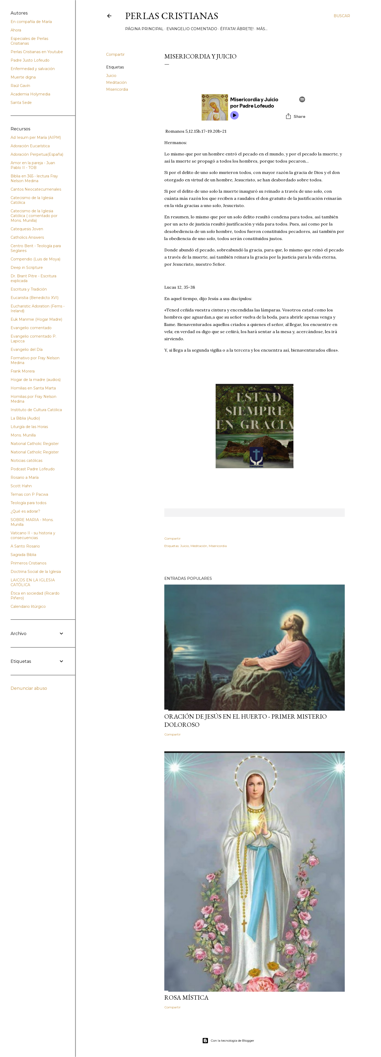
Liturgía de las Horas (29, 426)
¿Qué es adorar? (25, 511)
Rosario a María (25, 477)
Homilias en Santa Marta (33, 388)
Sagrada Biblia (23, 554)
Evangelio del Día (27, 349)
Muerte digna (23, 77)
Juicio (111, 75)
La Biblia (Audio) (25, 418)
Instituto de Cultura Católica (36, 409)
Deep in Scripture (27, 267)
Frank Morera (23, 371)
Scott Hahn (21, 486)
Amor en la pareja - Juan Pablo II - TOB (33, 165)
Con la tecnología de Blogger (228, 1040)
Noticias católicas (26, 460)
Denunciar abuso (29, 688)
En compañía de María (31, 21)
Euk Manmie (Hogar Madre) (36, 319)
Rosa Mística (186, 997)
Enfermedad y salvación (33, 68)
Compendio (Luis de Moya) (35, 259)
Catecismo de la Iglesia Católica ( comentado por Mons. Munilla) (34, 216)
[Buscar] (342, 16)
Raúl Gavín (20, 85)
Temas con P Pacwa (29, 494)
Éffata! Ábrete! (236, 28)
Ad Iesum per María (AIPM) (36, 137)
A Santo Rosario (25, 546)
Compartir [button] (115, 54)
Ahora (16, 30)
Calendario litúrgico (28, 606)
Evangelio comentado (191, 28)
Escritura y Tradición (29, 289)
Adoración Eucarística (30, 146)
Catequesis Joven (27, 229)
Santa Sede (21, 102)
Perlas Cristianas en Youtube (37, 51)
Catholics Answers (27, 237)
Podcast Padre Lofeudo (33, 469)
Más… (261, 28)
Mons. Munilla (23, 435)
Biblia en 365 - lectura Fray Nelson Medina (34, 178)
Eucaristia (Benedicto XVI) (34, 297)
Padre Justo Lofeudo (30, 60)
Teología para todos (28, 502)
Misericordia (117, 89)
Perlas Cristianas (171, 16)
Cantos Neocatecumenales (36, 189)
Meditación (116, 82)
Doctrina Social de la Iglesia (36, 571)
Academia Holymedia (30, 94)
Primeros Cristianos (28, 563)
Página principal (144, 28)
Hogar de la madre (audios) (36, 379)
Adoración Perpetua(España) (37, 154)
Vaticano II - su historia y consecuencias (33, 535)
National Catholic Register (35, 443)
